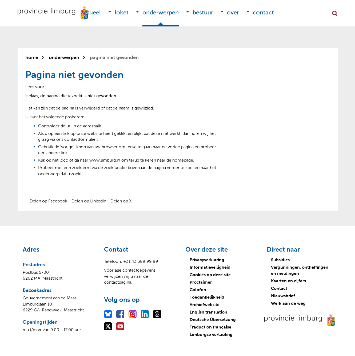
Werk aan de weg (288, 303)
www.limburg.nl (104, 160)
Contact (263, 12)
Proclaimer (201, 282)
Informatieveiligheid (210, 267)
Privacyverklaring (207, 259)
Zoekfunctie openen (334, 13)
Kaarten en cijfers (288, 280)
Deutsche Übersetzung (213, 319)
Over (233, 12)
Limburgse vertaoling (211, 334)
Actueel (91, 12)
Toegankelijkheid (207, 297)
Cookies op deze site (210, 274)
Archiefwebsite (205, 304)
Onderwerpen (160, 12)
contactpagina (117, 282)
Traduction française (210, 327)
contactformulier (80, 139)
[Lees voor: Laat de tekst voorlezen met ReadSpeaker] (34, 86)
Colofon (198, 289)
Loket (122, 12)
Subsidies (280, 259)
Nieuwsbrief (283, 295)
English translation (208, 312)
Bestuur (203, 12)
